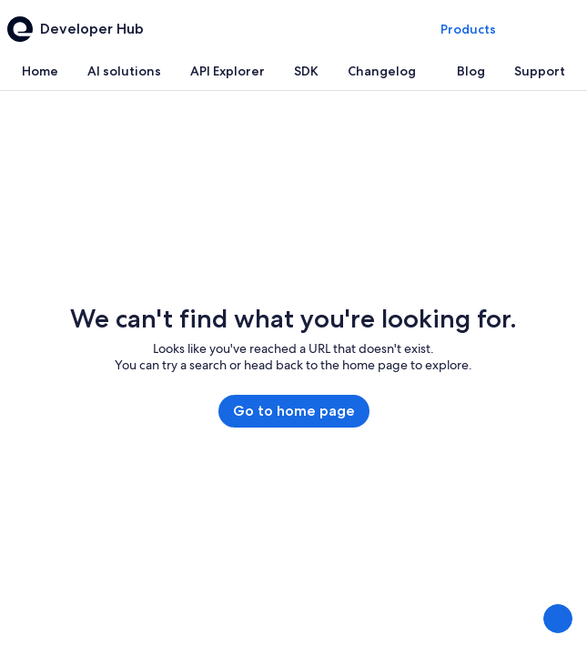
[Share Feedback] (557, 618)
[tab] (40, 71)
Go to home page (294, 410)
